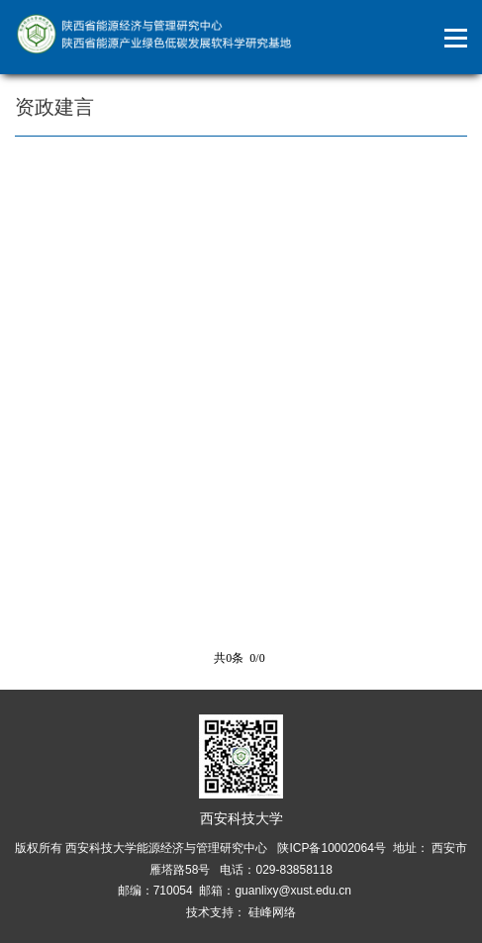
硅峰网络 (270, 912)
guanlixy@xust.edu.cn (293, 890)
